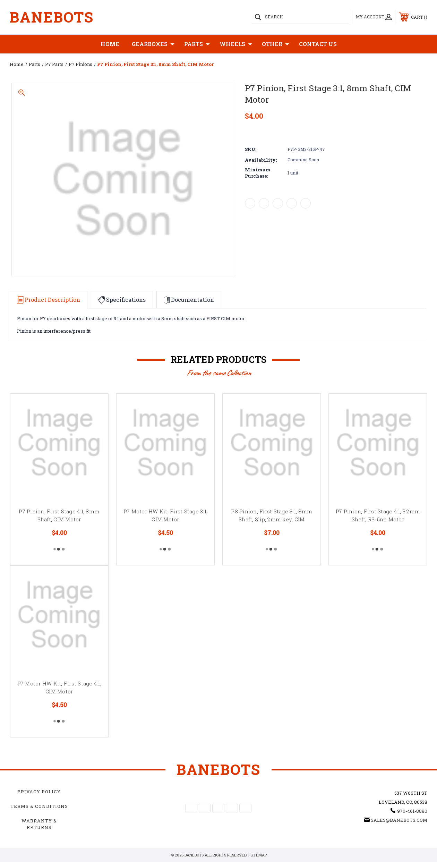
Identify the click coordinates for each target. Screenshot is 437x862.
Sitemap (258, 854)
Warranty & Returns (39, 824)
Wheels (236, 44)
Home (110, 44)
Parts (197, 44)
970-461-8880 (412, 811)
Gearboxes (153, 44)
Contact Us (318, 44)
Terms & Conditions (39, 806)
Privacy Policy (39, 791)
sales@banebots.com (399, 820)
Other (275, 44)
